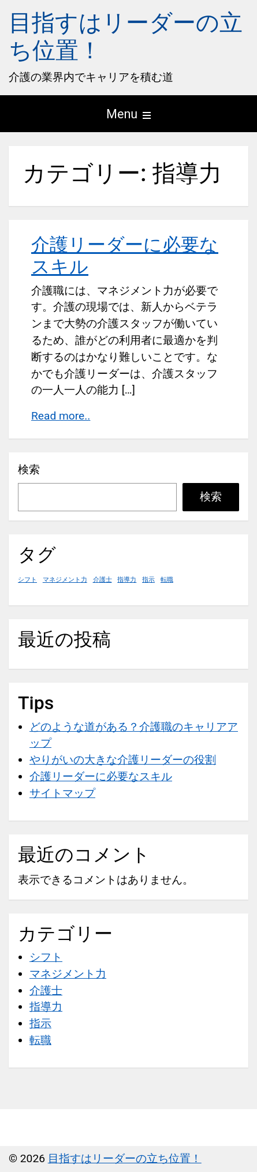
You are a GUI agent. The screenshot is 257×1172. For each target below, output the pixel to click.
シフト (45, 957)
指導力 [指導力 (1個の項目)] (126, 579)
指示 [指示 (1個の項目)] (148, 579)
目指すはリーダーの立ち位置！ (125, 1158)
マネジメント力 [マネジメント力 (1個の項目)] (65, 579)
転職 (40, 1040)
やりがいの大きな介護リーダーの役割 (122, 759)
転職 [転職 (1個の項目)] (167, 579)
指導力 (45, 1006)
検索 (29, 469)
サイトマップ (62, 793)
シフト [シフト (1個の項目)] (27, 579)
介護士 (45, 990)
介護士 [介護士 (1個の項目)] (102, 579)
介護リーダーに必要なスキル (100, 776)
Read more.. (60, 415)
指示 (40, 1023)
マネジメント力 (67, 973)
